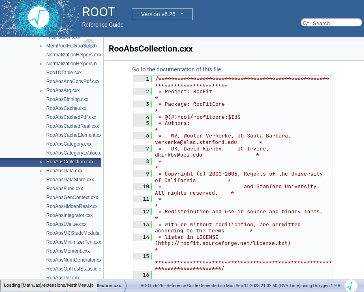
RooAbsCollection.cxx (70, 162)
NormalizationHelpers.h (71, 64)
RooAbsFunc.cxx (64, 188)
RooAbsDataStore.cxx (70, 179)
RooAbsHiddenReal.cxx (72, 206)
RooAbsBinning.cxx (67, 99)
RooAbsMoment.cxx (68, 251)
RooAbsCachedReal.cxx (72, 126)
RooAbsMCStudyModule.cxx (77, 233)
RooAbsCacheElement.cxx (75, 135)
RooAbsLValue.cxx (66, 224)
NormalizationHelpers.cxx (73, 55)
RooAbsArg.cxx (63, 90)
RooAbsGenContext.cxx (72, 197)
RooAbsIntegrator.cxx (69, 215)
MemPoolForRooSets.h (71, 46)
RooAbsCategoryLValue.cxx (76, 153)
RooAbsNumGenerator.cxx (75, 260)
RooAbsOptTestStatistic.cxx (76, 269)
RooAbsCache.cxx (66, 108)
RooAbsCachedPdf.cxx (71, 117)
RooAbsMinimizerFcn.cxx (73, 242)
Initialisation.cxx (63, 37)
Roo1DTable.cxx (63, 72)
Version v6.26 (158, 14)
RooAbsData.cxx (64, 171)
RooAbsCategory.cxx (69, 144)
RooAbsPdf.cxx (62, 278)
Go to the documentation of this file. (177, 69)
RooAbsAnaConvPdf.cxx (72, 81)
